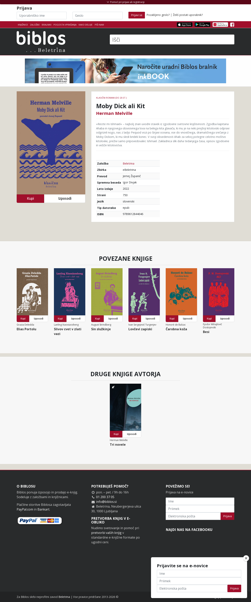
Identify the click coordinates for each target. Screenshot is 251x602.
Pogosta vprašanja (65, 24)
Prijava (227, 516)
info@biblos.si (106, 502)
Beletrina (128, 163)
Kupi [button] (30, 198)
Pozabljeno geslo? (158, 15)
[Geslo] (98, 15)
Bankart (43, 509)
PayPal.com (25, 509)
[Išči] (172, 39)
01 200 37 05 (105, 497)
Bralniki (46, 24)
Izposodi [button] (64, 198)
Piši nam (99, 24)
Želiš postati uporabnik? (188, 15)
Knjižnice (23, 24)
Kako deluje (85, 24)
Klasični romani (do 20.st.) (111, 97)
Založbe (35, 24)
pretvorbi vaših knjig (106, 533)
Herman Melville (114, 113)
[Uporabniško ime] (42, 15)
